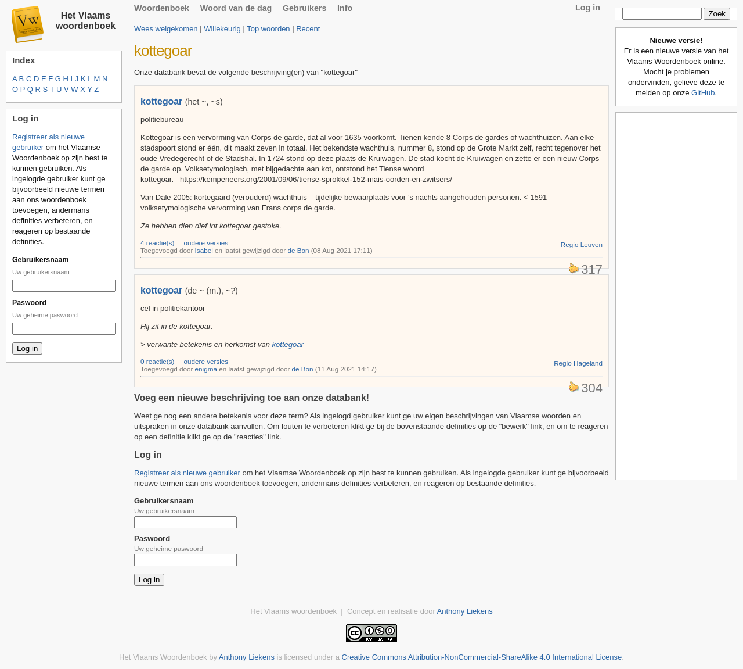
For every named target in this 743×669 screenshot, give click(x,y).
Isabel (204, 250)
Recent (308, 28)
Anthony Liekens (465, 611)
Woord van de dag (236, 8)
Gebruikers (305, 8)
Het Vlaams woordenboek (86, 20)
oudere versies (206, 242)
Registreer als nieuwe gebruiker (187, 472)
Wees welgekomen (166, 28)
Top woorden (268, 28)
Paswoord (29, 303)
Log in (587, 7)
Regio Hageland (578, 363)
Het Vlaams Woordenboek (163, 657)
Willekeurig (222, 28)
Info (344, 8)
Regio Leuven (582, 244)
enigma (206, 369)
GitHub (703, 92)
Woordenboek (161, 8)
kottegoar (161, 101)
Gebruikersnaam (40, 260)
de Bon (298, 250)
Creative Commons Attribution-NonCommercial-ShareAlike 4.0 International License (482, 657)
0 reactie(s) (157, 361)
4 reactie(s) (157, 242)
